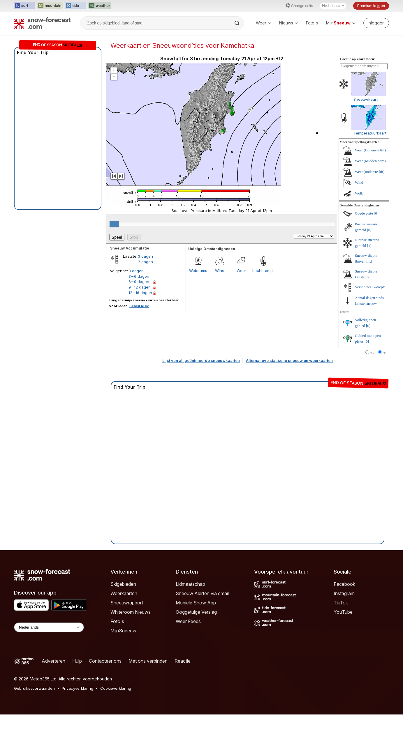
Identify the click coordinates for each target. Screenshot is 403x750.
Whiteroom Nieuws (130, 612)
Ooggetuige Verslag (196, 612)
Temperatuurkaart (369, 133)
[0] (376, 213)
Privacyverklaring (77, 688)
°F (384, 353)
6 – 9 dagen (139, 281)
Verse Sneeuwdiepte (370, 287)
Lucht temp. (263, 270)
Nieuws (288, 22)
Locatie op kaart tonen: (357, 59)
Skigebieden (123, 584)
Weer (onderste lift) (369, 171)
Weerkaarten (123, 593)
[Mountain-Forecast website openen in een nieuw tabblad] (50, 6)
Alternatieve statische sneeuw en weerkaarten (289, 360)
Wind (219, 270)
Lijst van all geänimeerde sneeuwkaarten (201, 360)
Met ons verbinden (148, 661)
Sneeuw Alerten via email (202, 593)
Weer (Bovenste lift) (370, 150)
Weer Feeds (188, 621)
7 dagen (145, 261)
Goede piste (364, 213)
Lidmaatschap (190, 584)
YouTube (343, 612)
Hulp (77, 661)
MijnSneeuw (123, 631)
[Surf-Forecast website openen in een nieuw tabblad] (24, 6)
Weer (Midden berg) (370, 161)
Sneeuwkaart (365, 99)
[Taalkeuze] (333, 6)
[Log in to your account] (376, 23)
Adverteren (53, 661)
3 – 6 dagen (139, 276)
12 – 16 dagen (140, 292)
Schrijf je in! (139, 306)
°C (372, 353)
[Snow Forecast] (42, 23)
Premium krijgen (371, 5)
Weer (263, 22)
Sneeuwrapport (126, 603)
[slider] (114, 224)
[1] (369, 245)
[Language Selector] (49, 627)
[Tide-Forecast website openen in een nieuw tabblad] (75, 6)
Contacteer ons (105, 661)
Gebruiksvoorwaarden (34, 688)
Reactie (183, 661)
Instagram (344, 593)
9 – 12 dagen (140, 287)
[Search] (237, 23)
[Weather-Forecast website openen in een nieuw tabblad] (99, 6)
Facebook (344, 584)
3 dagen (145, 256)
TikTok (341, 603)
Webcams (198, 270)
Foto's (312, 22)
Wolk (359, 193)
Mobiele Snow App (196, 603)
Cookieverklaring (115, 688)
